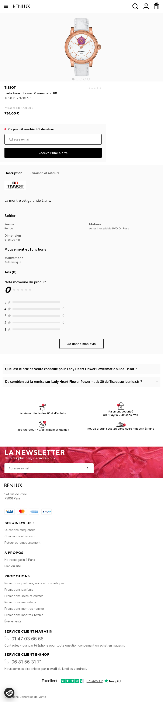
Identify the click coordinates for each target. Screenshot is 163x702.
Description (13, 173)
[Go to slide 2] (77, 79)
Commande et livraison (20, 536)
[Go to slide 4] (84, 79)
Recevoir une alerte (53, 153)
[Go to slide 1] (73, 79)
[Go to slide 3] (81, 79)
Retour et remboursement (22, 542)
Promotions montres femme (23, 615)
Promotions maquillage (20, 602)
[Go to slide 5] (88, 79)
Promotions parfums (18, 589)
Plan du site (12, 566)
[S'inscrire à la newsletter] (85, 468)
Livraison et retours (44, 173)
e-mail (52, 668)
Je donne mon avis (81, 344)
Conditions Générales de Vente (25, 696)
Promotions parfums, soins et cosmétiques (34, 583)
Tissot (10, 88)
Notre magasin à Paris (19, 559)
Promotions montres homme (24, 608)
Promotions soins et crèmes (23, 596)
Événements (12, 621)
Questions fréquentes (19, 530)
